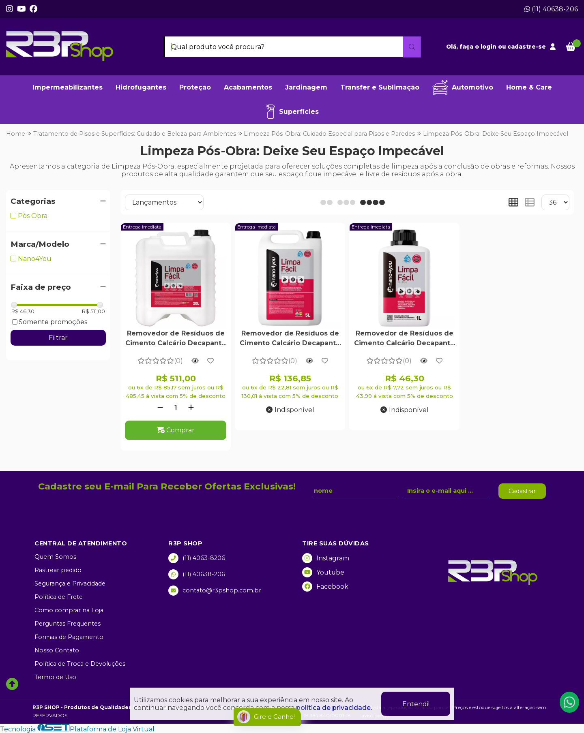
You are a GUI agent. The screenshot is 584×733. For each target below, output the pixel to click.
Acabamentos (248, 87)
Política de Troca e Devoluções (79, 663)
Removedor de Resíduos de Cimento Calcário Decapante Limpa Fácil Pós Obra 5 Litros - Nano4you (290, 339)
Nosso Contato (56, 650)
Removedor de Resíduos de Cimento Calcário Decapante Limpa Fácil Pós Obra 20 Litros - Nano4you (175, 339)
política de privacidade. (334, 708)
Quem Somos (55, 556)
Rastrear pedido (58, 570)
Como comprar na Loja (68, 610)
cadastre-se (526, 46)
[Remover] (160, 407)
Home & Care (529, 87)
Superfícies (292, 112)
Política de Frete (58, 597)
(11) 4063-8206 (196, 558)
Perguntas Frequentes (67, 623)
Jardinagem (306, 87)
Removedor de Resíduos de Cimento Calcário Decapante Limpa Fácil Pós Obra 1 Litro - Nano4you (404, 339)
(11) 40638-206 (551, 9)
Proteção (195, 87)
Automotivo (462, 87)
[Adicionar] (191, 407)
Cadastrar (522, 491)
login (489, 46)
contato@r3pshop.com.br (214, 591)
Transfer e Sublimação (379, 87)
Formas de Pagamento (68, 637)
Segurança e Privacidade (69, 583)
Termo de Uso (55, 677)
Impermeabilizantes (67, 87)
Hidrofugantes (141, 87)
